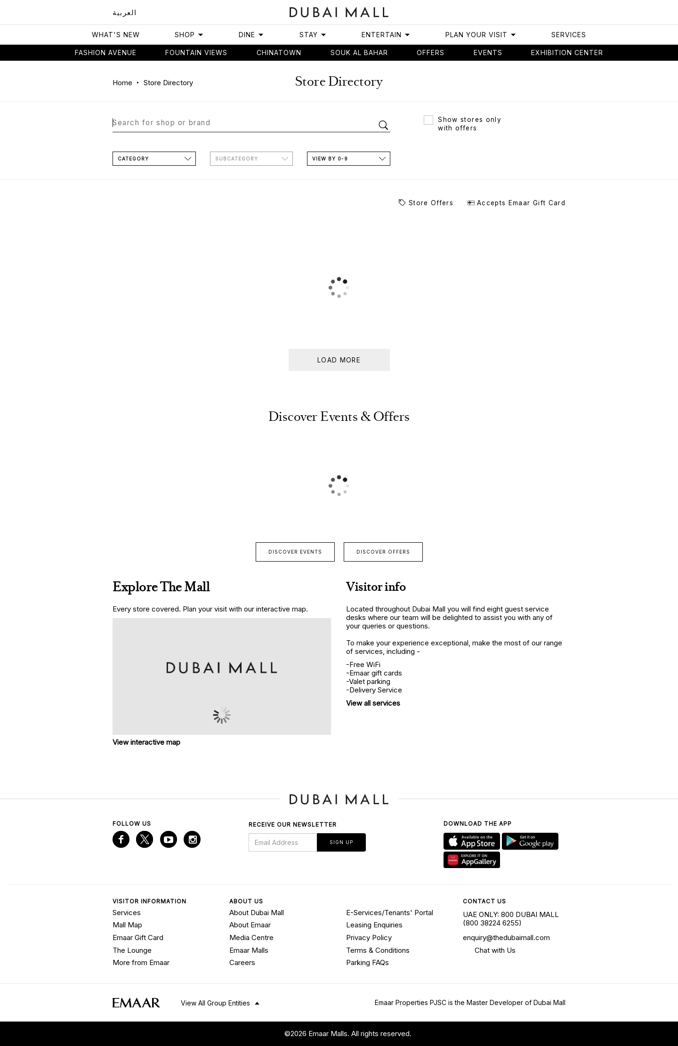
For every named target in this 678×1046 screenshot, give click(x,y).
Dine (251, 35)
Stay (313, 35)
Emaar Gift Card (138, 937)
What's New (116, 35)
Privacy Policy (369, 937)
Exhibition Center (567, 52)
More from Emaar (141, 961)
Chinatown (279, 52)
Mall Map (127, 924)
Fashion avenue (106, 52)
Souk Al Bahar (359, 52)
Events (488, 52)
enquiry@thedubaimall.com (506, 937)
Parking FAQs (367, 961)
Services (568, 35)
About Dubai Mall (256, 911)
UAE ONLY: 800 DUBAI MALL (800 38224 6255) (511, 917)
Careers (242, 961)
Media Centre (251, 937)
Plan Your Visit (481, 35)
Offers (430, 52)
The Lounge (132, 949)
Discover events (295, 551)
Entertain (386, 35)
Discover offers (383, 551)
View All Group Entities (215, 1002)
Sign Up (341, 842)
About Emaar (250, 924)
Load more (339, 359)
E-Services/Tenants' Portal (389, 911)
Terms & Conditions (378, 949)
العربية (125, 12)
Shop (189, 35)
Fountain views (196, 52)
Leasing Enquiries (374, 924)
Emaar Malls (248, 949)
